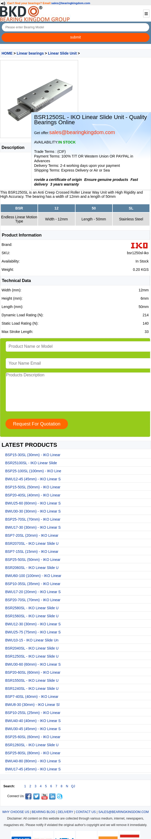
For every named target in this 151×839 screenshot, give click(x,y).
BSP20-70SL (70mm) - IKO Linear (32, 600)
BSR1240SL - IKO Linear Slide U (32, 688)
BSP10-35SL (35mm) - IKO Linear (32, 584)
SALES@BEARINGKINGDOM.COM (123, 812)
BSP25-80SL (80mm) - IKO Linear (32, 753)
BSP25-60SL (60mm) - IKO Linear (32, 737)
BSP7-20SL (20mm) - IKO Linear (31, 535)
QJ (73, 786)
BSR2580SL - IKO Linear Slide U (32, 608)
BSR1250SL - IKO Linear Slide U (32, 656)
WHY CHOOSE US (15, 812)
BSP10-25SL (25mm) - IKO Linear (32, 713)
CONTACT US (86, 812)
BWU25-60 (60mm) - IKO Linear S (33, 503)
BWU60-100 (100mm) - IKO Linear (33, 576)
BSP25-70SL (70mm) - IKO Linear (32, 519)
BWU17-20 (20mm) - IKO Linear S (33, 592)
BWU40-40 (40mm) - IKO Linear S (33, 721)
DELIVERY (65, 812)
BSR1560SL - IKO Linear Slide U (32, 616)
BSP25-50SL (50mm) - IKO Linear (32, 560)
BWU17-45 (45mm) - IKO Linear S (33, 769)
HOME (7, 53)
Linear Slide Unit (62, 53)
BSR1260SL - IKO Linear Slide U (32, 745)
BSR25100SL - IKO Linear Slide (31, 463)
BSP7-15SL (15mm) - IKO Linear (31, 551)
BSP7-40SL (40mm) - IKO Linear (31, 696)
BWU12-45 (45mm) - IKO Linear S (33, 479)
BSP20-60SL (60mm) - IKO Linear (32, 672)
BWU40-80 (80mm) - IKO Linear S (33, 761)
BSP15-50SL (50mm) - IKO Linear (32, 487)
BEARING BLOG (43, 812)
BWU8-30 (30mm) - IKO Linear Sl (32, 705)
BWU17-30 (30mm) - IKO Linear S (33, 527)
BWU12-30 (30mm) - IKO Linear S (33, 624)
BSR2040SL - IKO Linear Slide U (32, 648)
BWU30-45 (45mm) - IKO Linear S (33, 729)
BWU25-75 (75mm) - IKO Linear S (33, 632)
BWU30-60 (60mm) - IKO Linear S (33, 664)
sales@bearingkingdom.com (70, 3)
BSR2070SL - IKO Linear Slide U (32, 543)
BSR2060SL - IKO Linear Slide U (32, 568)
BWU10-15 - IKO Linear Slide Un (32, 640)
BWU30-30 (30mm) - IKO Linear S (33, 511)
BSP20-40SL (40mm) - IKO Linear (32, 495)
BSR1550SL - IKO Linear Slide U (32, 680)
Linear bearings (30, 53)
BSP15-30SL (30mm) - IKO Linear (32, 455)
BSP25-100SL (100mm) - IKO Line (33, 471)
